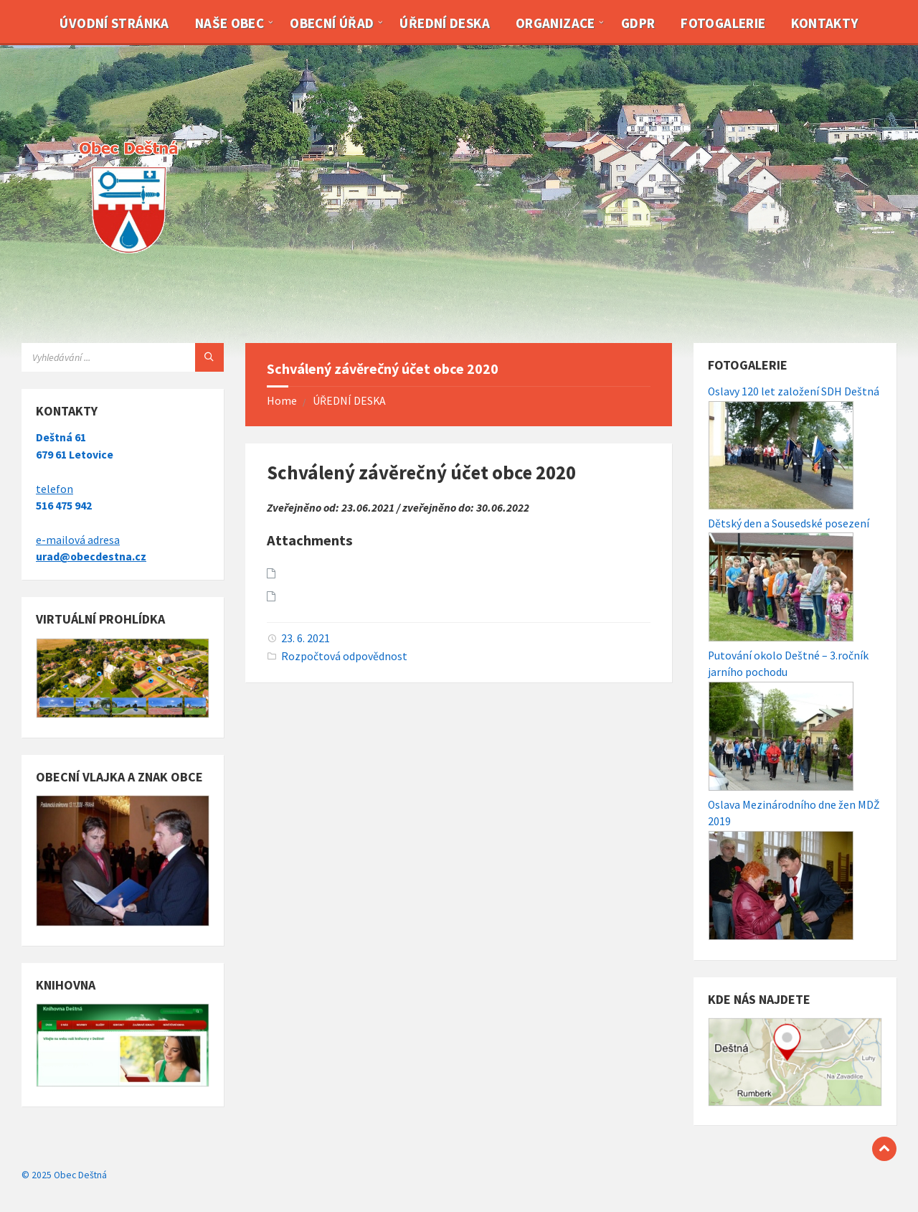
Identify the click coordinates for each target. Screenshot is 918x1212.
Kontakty (824, 23)
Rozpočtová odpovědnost (344, 656)
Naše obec (229, 23)
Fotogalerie (723, 23)
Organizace (555, 23)
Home (282, 401)
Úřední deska (444, 23)
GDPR (638, 23)
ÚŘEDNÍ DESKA (349, 401)
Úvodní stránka (114, 23)
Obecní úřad (332, 23)
